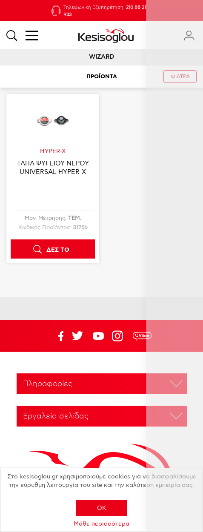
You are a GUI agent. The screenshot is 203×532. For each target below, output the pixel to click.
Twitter (98, 336)
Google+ (119, 336)
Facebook (56, 336)
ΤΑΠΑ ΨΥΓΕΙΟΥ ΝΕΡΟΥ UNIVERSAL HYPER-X (53, 167)
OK (101, 508)
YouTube (77, 336)
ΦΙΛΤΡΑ (180, 77)
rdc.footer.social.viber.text (142, 336)
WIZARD (101, 56)
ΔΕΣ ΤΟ (57, 250)
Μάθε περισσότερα (101, 523)
